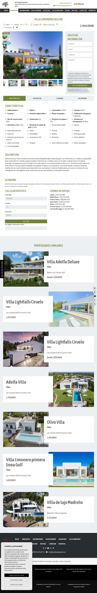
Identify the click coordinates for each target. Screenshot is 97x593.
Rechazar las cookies (16, 585)
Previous (5, 55)
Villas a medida (36, 10)
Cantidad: (8, 195)
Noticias (75, 10)
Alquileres (46, 10)
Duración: (8, 211)
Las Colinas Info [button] (57, 10)
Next (60, 55)
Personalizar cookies (17, 580)
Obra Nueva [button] (14, 10)
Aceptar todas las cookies (16, 575)
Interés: (7, 203)
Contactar (83, 10)
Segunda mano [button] (25, 10)
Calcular (26, 221)
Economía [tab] (60, 98)
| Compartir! (7, 27)
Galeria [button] (67, 10)
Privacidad (55, 561)
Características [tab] (14, 98)
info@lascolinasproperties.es (63, 5)
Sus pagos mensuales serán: (14, 224)
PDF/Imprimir (82, 98)
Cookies (61, 561)
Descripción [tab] (37, 98)
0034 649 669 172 (66, 3)
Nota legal (48, 561)
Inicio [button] (6, 10)
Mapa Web (68, 561)
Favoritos (92, 10)
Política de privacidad (79, 76)
